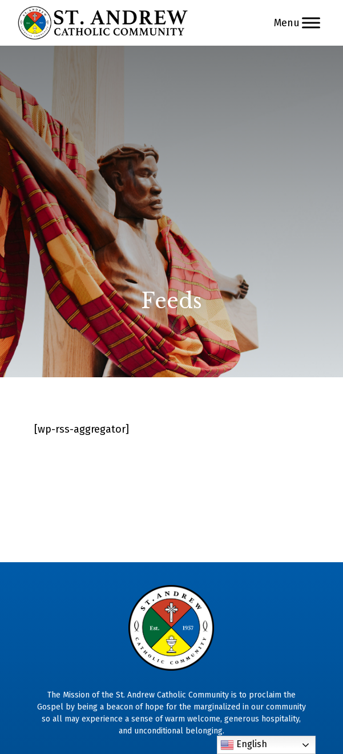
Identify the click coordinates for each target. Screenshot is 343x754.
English (243, 745)
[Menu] (311, 22)
